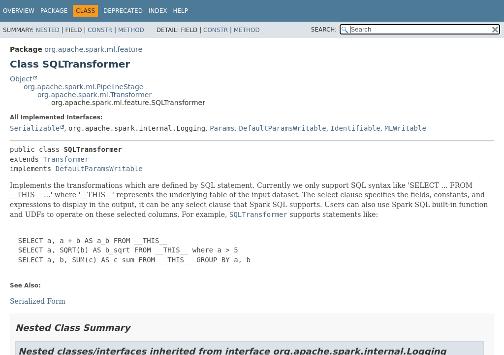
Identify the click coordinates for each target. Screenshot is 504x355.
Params (222, 128)
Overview (18, 10)
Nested (47, 30)
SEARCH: (324, 29)
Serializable (35, 128)
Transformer (66, 159)
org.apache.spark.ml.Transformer (94, 95)
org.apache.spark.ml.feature (93, 49)
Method (131, 30)
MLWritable (405, 128)
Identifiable (355, 128)
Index (158, 10)
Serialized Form (37, 301)
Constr (100, 30)
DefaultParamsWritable (282, 128)
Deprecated (123, 10)
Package (53, 10)
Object (21, 79)
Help (180, 10)
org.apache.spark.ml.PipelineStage (83, 87)
